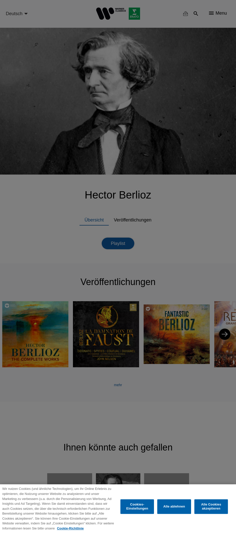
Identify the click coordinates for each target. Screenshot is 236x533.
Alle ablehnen (174, 506)
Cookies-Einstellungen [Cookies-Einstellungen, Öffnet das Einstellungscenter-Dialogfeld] (137, 507)
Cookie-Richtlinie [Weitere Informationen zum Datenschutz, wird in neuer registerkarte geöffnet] (70, 528)
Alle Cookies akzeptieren (211, 507)
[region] (118, 508)
